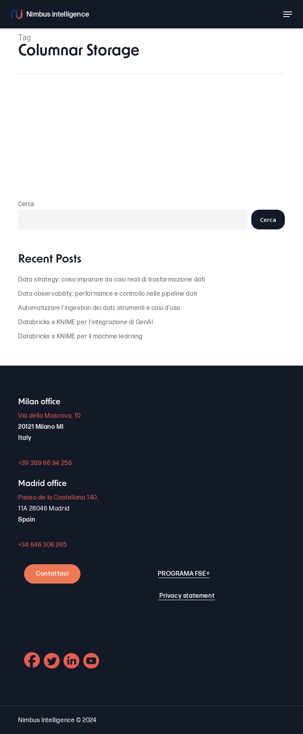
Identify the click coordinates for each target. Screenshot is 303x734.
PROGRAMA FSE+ (184, 574)
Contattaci (52, 574)
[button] (287, 14)
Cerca (26, 204)
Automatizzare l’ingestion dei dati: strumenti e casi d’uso (99, 308)
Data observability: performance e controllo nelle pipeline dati (107, 294)
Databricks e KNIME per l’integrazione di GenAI (85, 322)
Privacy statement (187, 596)
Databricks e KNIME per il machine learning (80, 336)
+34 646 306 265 (42, 545)
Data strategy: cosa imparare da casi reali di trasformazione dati (111, 279)
